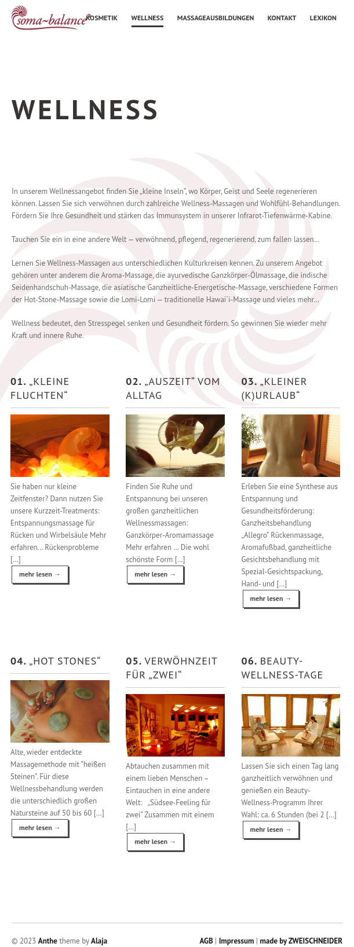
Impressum (236, 941)
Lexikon (323, 17)
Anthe (47, 941)
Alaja (99, 941)
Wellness (148, 17)
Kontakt (282, 17)
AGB (206, 941)
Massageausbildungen (215, 17)
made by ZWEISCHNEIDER (301, 941)
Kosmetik (102, 17)
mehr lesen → (40, 574)
